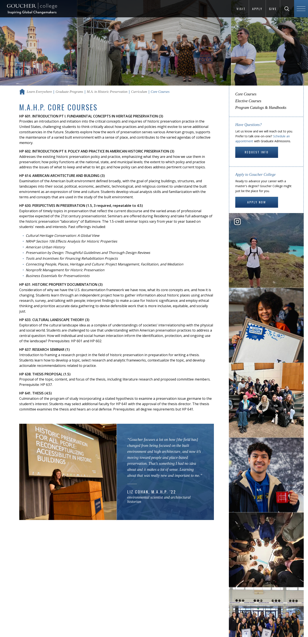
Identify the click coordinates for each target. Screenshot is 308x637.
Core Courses (245, 94)
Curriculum (139, 91)
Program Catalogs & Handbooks (260, 107)
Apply (257, 8)
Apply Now (256, 202)
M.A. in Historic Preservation (107, 91)
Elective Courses (248, 101)
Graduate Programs (69, 91)
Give (273, 8)
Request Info (257, 152)
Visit (241, 8)
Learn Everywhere (39, 91)
